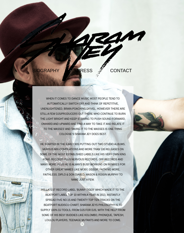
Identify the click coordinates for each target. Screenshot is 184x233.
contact (121, 70)
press (85, 70)
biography (45, 70)
